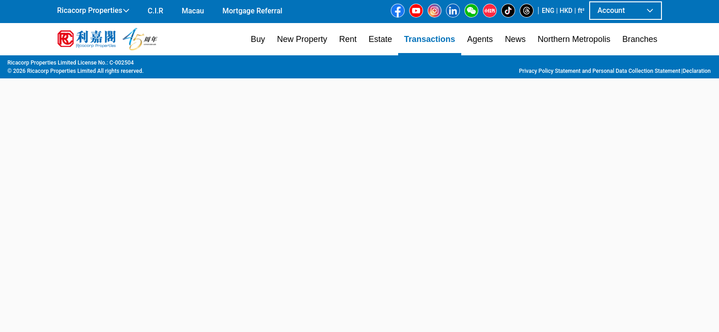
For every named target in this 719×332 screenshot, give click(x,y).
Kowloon (147, 65)
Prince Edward (301, 65)
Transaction (111, 65)
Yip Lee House (350, 65)
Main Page (71, 65)
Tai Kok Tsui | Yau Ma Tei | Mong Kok (220, 65)
